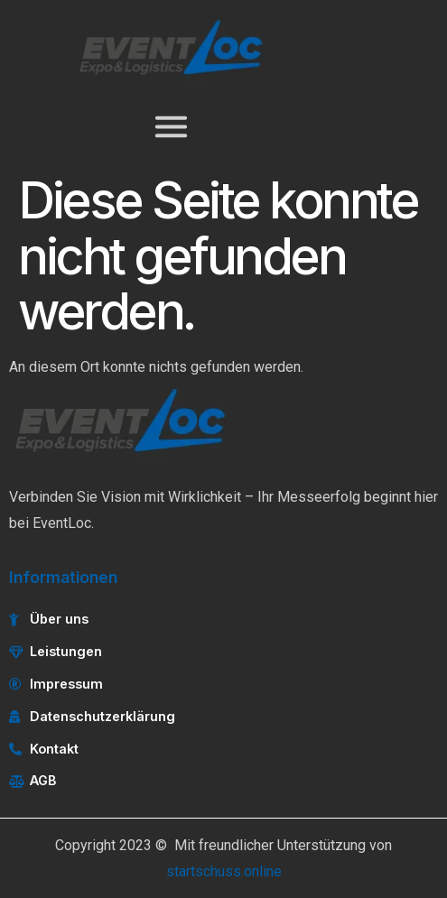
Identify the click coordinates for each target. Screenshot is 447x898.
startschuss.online (224, 871)
